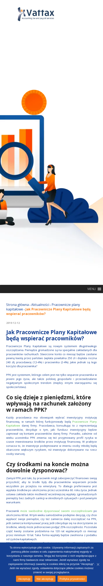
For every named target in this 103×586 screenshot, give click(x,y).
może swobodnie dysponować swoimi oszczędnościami (56, 511)
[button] (92, 289)
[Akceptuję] (98, 564)
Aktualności (40, 304)
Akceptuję (24, 578)
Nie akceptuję (45, 578)
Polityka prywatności (72, 578)
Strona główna (17, 304)
